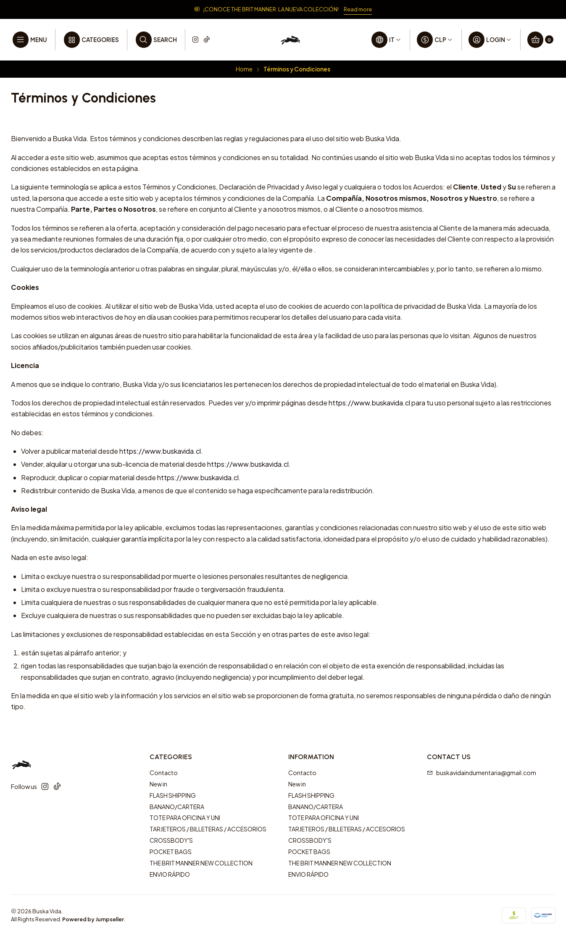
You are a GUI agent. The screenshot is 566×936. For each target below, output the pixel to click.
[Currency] (435, 39)
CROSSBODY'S (171, 840)
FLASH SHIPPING (173, 795)
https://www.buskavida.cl (369, 402)
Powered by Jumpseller (93, 919)
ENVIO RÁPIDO (170, 874)
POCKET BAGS (171, 851)
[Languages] (386, 39)
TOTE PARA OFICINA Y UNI (185, 817)
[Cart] (540, 39)
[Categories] (91, 39)
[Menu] (30, 39)
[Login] (490, 39)
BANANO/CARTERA (177, 806)
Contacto (164, 772)
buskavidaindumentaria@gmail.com (481, 772)
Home (244, 69)
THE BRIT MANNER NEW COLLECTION (201, 863)
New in (158, 784)
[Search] (156, 39)
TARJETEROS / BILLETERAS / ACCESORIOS (208, 829)
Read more (358, 9)
